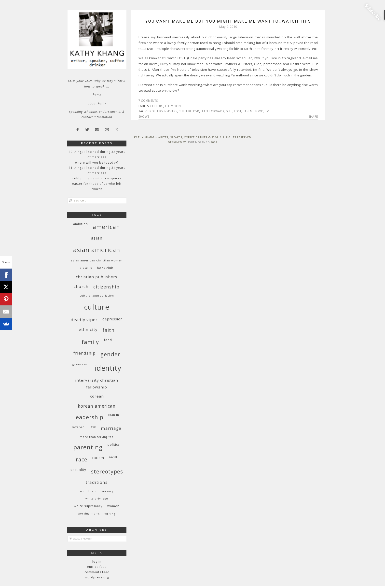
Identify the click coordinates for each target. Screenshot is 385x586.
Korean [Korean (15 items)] (97, 396)
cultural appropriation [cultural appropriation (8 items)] (97, 295)
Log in (96, 561)
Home (97, 95)
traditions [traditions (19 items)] (97, 482)
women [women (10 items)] (113, 506)
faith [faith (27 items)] (108, 330)
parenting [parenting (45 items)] (88, 447)
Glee (229, 111)
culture (156, 106)
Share (313, 117)
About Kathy (97, 103)
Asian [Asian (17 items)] (96, 238)
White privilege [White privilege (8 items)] (96, 498)
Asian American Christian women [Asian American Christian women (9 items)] (97, 260)
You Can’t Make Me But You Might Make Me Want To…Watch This (228, 21)
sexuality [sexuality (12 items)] (78, 469)
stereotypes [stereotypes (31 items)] (107, 471)
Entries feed (97, 567)
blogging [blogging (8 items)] (86, 267)
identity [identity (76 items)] (108, 368)
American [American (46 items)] (106, 227)
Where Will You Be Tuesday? (97, 162)
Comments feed (97, 572)
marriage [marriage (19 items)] (111, 428)
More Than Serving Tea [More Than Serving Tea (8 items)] (96, 437)
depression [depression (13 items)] (112, 319)
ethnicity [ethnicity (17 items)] (88, 329)
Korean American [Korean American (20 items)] (97, 406)
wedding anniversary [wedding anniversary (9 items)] (96, 491)
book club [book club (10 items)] (105, 268)
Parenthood (253, 111)
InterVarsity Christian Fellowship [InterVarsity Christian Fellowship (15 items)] (96, 383)
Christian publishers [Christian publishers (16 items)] (96, 277)
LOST (237, 111)
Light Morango (198, 142)
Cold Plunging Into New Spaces (97, 178)
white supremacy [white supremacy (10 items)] (88, 506)
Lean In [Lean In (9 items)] (113, 414)
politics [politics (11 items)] (114, 444)
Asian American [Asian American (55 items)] (96, 249)
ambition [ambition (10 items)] (80, 224)
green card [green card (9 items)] (81, 364)
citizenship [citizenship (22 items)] (106, 287)
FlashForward (212, 111)
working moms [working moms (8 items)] (89, 513)
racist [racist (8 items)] (113, 457)
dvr (196, 111)
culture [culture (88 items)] (97, 307)
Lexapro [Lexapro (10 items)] (78, 427)
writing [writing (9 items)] (110, 513)
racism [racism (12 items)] (98, 457)
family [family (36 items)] (90, 342)
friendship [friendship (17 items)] (84, 353)
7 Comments (148, 101)
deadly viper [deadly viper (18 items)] (84, 319)
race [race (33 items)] (81, 459)
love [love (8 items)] (93, 427)
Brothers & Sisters (162, 111)
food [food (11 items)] (108, 340)
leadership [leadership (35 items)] (88, 417)
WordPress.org (97, 577)
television (173, 106)
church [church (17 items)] (81, 286)
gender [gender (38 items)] (110, 354)
